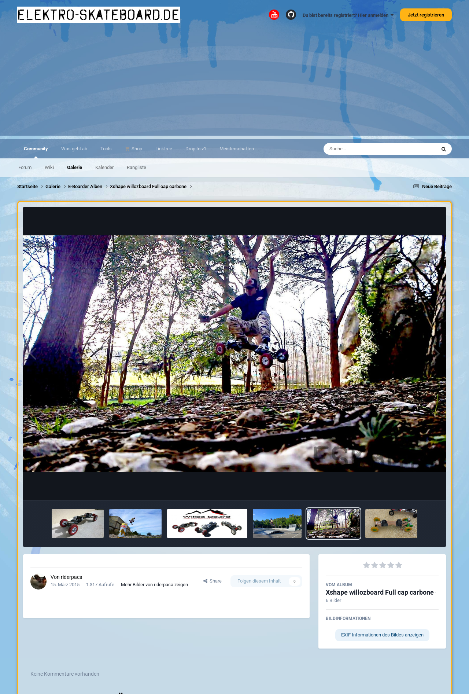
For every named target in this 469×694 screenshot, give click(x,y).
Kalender (104, 167)
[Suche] (365, 149)
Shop (136, 148)
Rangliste (136, 167)
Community (36, 152)
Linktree (163, 148)
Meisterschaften (236, 148)
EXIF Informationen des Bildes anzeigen (382, 635)
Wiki (49, 167)
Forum (25, 167)
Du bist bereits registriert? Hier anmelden (348, 15)
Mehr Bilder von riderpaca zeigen (154, 584)
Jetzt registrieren (426, 15)
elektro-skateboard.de (98, 15)
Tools (106, 148)
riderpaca (71, 577)
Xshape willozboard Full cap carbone (380, 592)
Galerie (74, 167)
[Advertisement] (234, 84)
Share (212, 581)
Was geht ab (74, 148)
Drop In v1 (195, 148)
